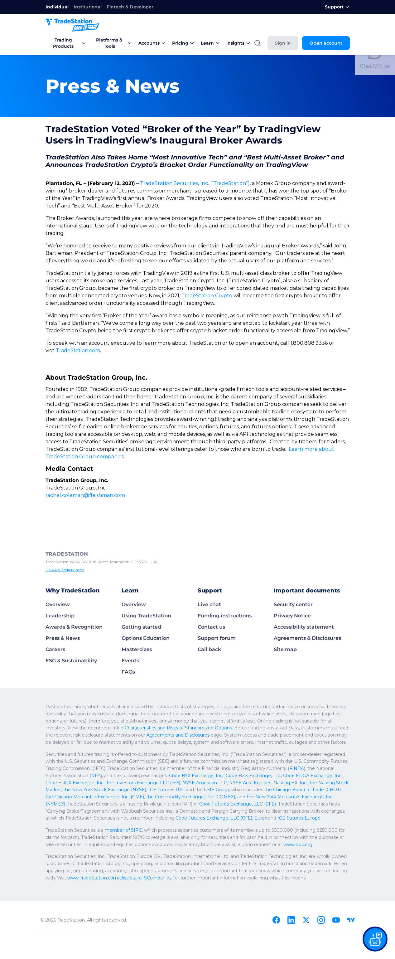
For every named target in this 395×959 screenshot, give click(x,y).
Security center (293, 582)
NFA (293, 745)
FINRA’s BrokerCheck (64, 547)
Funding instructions (225, 593)
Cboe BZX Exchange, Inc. (147, 753)
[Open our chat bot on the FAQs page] (375, 939)
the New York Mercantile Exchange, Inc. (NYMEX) (123, 774)
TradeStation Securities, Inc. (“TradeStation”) (189, 183)
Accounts (152, 43)
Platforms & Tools (114, 43)
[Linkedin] (291, 897)
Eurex (295, 788)
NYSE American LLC (78, 760)
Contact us (211, 604)
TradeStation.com (74, 335)
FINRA (212, 745)
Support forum (217, 616)
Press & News (63, 616)
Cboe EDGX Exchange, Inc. (258, 753)
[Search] (257, 43)
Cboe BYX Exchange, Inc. (94, 753)
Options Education (146, 616)
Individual (57, 7)
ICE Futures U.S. (320, 760)
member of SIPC (116, 807)
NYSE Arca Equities (120, 760)
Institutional (88, 7)
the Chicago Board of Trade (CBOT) (142, 767)
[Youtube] (336, 897)
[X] (306, 897)
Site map (285, 627)
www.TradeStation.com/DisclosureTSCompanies (92, 855)
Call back (209, 627)
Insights (238, 43)
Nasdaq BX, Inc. (157, 760)
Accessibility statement (304, 604)
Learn (210, 43)
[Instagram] (321, 897)
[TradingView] (351, 897)
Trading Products (69, 43)
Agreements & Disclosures (307, 616)
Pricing (183, 43)
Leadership (60, 593)
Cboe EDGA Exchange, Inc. (202, 753)
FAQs (128, 649)
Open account (326, 43)
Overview (58, 582)
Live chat (209, 582)
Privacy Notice (292, 593)
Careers (55, 627)
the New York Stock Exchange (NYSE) (264, 760)
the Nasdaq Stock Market (200, 760)
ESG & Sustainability (71, 638)
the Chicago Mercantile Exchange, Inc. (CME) (224, 767)
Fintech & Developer (130, 7)
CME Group (64, 767)
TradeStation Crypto (81, 288)
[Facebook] (276, 897)
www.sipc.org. (208, 822)
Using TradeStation (146, 593)
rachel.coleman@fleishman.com (81, 472)
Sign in (283, 43)
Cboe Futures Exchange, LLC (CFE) (252, 788)
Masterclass (137, 627)
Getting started (141, 604)
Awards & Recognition (74, 604)
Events (130, 638)
